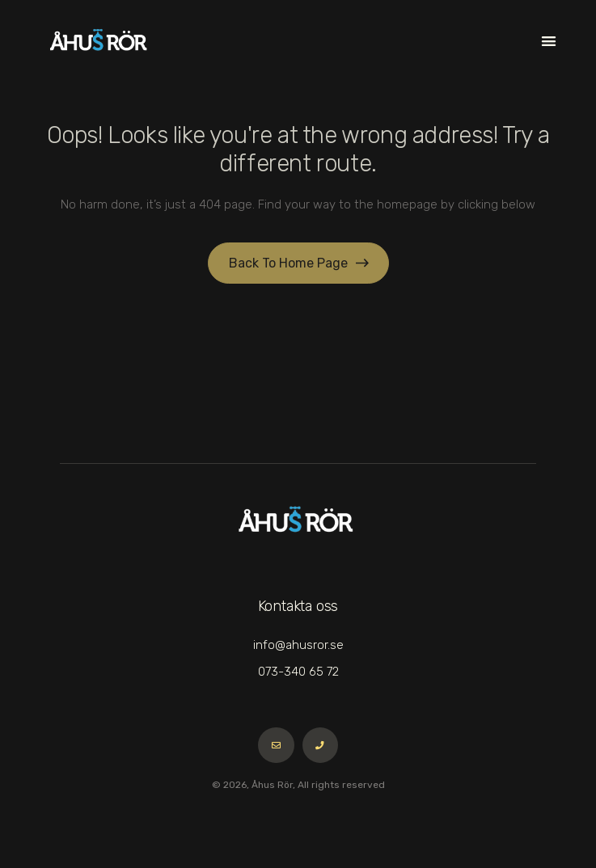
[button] (548, 41)
